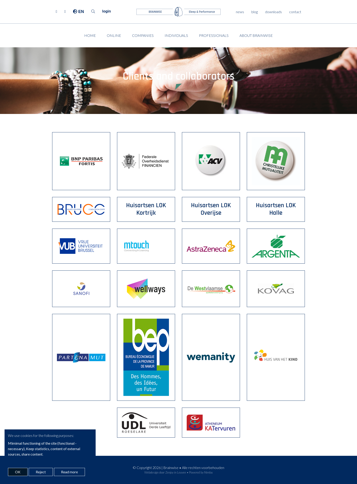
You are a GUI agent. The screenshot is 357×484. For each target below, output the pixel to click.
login (106, 11)
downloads (273, 12)
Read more (69, 472)
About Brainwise (256, 35)
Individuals (176, 35)
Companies (143, 35)
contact (295, 12)
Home (90, 35)
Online (114, 35)
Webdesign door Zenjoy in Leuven (165, 472)
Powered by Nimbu (201, 472)
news (240, 12)
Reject (41, 472)
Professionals (214, 35)
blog (254, 12)
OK (17, 472)
